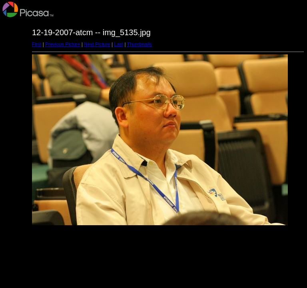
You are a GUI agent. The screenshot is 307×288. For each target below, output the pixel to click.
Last (118, 44)
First (36, 44)
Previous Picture (62, 44)
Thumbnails (139, 44)
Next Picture (97, 44)
